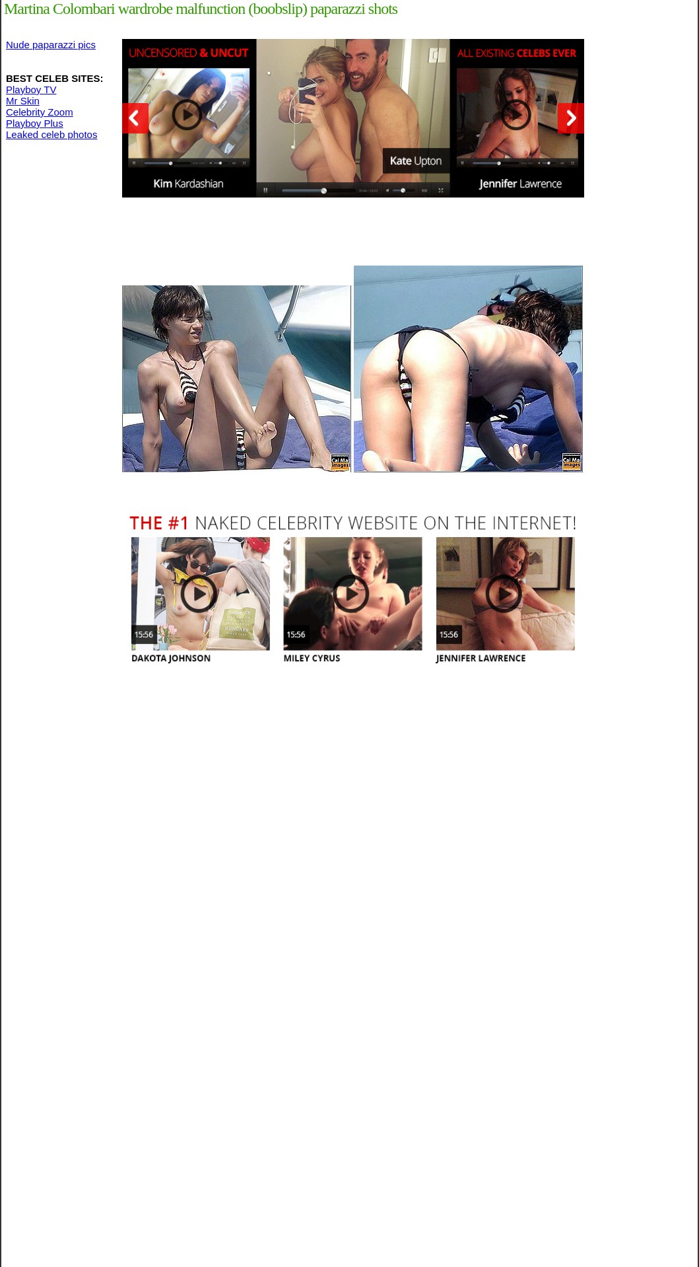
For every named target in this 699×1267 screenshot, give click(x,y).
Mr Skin (23, 100)
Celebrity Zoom (39, 112)
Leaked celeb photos (51, 134)
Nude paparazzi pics (51, 44)
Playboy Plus (34, 123)
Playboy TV (31, 89)
